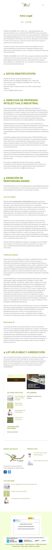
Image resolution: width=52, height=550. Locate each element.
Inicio (22, 22)
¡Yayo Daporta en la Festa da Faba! (20, 498)
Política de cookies (34, 546)
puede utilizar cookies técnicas (22, 201)
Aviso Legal (24, 546)
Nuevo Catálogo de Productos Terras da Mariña (20, 397)
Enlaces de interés (12, 432)
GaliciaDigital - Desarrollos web (25, 544)
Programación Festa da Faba (19, 491)
